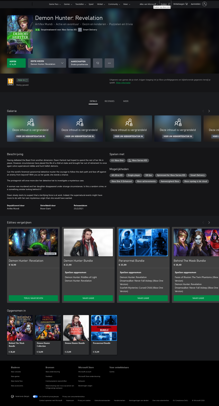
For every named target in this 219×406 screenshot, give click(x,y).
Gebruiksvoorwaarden (102, 400)
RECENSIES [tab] (109, 101)
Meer (125, 4)
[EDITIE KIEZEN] (47, 63)
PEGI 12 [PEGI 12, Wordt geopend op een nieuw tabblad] (22, 80)
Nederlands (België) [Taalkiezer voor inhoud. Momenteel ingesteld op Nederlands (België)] (22, 396)
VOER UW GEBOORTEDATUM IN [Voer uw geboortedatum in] (30, 136)
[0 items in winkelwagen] (180, 3)
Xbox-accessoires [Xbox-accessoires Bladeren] (17, 386)
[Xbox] (40, 4)
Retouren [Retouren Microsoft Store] (81, 381)
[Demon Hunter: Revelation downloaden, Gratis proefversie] (79, 63)
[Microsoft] (21, 4)
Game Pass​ (53, 4)
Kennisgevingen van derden (139, 400)
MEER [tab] (125, 101)
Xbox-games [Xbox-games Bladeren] (15, 376)
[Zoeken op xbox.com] (165, 3)
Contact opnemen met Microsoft (50, 400)
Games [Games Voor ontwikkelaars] (112, 372)
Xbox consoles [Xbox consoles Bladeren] (16, 372)
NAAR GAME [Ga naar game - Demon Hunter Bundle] (88, 298)
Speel (91, 4)
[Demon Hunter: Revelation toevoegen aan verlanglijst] (97, 63)
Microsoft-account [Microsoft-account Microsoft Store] (84, 372)
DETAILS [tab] (93, 101)
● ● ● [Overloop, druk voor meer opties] (109, 63)
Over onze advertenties (160, 400)
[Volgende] (209, 111)
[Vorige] (203, 111)
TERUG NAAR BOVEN (33, 298)
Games (67, 4)
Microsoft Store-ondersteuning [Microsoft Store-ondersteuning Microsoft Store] (89, 376)
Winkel (100, 4)
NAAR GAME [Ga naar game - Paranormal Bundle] (143, 298)
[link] (20, 335)
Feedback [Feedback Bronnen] (49, 376)
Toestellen (79, 4)
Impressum (70, 400)
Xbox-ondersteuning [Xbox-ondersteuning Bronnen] (53, 372)
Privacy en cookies (84, 400)
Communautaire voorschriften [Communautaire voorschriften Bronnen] (56, 381)
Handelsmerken (119, 400)
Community (113, 4)
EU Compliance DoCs (180, 400)
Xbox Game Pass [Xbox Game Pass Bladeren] (17, 381)
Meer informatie (123, 82)
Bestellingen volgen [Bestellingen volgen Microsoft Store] (85, 386)
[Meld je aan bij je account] (198, 3)
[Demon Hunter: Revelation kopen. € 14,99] (16, 63)
